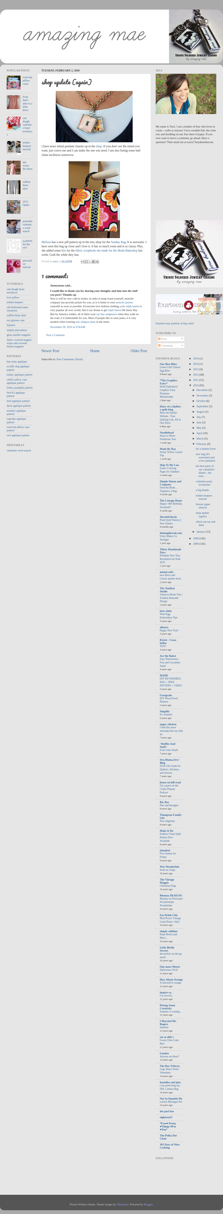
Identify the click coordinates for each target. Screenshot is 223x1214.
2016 (196, 358)
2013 (196, 369)
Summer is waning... (170, 1011)
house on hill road (170, 782)
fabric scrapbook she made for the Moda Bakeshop (106, 250)
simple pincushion (17, 330)
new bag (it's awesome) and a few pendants (205, 457)
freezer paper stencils (203, 506)
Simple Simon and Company (170, 483)
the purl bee (167, 1111)
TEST (163, 646)
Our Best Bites (168, 364)
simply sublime (168, 931)
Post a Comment (55, 335)
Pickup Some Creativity (167, 1007)
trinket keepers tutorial (27, 146)
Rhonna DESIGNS (171, 895)
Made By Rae (168, 448)
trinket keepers (15, 302)
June (199, 422)
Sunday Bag (118, 242)
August (200, 411)
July (199, 417)
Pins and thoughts (169, 805)
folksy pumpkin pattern (19, 387)
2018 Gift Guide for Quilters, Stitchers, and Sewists (170, 769)
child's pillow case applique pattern (17, 381)
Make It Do (166, 830)
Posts (162, 338)
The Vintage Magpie (167, 881)
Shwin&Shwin (168, 516)
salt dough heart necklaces (15, 291)
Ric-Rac (164, 802)
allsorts (164, 627)
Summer (164, 1027)
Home (95, 351)
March (200, 438)
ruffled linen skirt (26, 185)
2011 (196, 379)
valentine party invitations (204, 483)
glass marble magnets (19, 334)
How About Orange (171, 979)
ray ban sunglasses (106, 314)
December (202, 389)
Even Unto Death (169, 750)
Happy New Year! (169, 630)
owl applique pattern (18, 435)
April (199, 433)
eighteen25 (166, 1117)
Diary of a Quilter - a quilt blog (171, 408)
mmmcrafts (166, 571)
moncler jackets (124, 302)
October (201, 400)
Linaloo (164, 1053)
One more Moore (170, 966)
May (199, 427)
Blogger (148, 1204)
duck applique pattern (19, 405)
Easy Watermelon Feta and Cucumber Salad (170, 662)
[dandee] (165, 850)
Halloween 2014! (169, 969)
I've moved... (166, 995)
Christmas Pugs (168, 885)
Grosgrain (166, 695)
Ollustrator (123, 1204)
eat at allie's (167, 1037)
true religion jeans (86, 321)
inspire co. (166, 992)
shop (99, 146)
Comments (165, 345)
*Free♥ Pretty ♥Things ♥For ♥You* (168, 1126)
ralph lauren (114, 310)
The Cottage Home (171, 500)
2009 (196, 538)
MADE (164, 675)
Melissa (46, 242)
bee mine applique (17, 361)
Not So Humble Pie (171, 1098)
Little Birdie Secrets (167, 949)
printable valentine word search (27, 226)
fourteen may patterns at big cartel (175, 323)
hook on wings (167, 869)
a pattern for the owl (27, 244)
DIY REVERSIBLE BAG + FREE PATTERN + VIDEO (171, 682)
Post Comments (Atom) (70, 359)
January (201, 531)
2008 (196, 543)
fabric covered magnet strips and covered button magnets (19, 343)
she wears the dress (27, 165)
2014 (196, 363)
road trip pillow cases (27, 80)
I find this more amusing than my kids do (171, 731)
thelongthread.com (171, 533)
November (202, 395)
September (202, 406)
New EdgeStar (167, 821)
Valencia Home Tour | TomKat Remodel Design (171, 598)
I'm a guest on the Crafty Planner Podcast (169, 789)
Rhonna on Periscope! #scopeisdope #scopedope (171, 902)
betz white (166, 610)
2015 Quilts (26, 203)
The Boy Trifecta (170, 1066)
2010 (196, 385)
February (201, 443)
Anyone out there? (169, 1056)
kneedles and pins (170, 1082)
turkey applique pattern (19, 374)
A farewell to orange (170, 982)
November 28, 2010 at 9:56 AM (67, 327)
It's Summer (166, 714)
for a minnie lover (206, 448)
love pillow (13, 297)
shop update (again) (202, 514)
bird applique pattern (18, 400)
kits (64, 250)
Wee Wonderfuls (169, 866)
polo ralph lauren (129, 306)
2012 (196, 374)
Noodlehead (167, 432)
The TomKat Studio (167, 590)
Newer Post (50, 351)
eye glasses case (16, 320)
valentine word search (19, 450)
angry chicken (168, 724)
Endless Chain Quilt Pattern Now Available (170, 837)
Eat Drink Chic (169, 915)
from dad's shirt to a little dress (27, 103)
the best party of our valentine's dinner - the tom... (205, 470)
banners (11, 325)
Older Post (139, 351)
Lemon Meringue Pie (171, 1101)
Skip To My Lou (169, 465)
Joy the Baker (168, 655)
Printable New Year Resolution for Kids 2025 (170, 559)
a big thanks (202, 490)
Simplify (165, 711)
